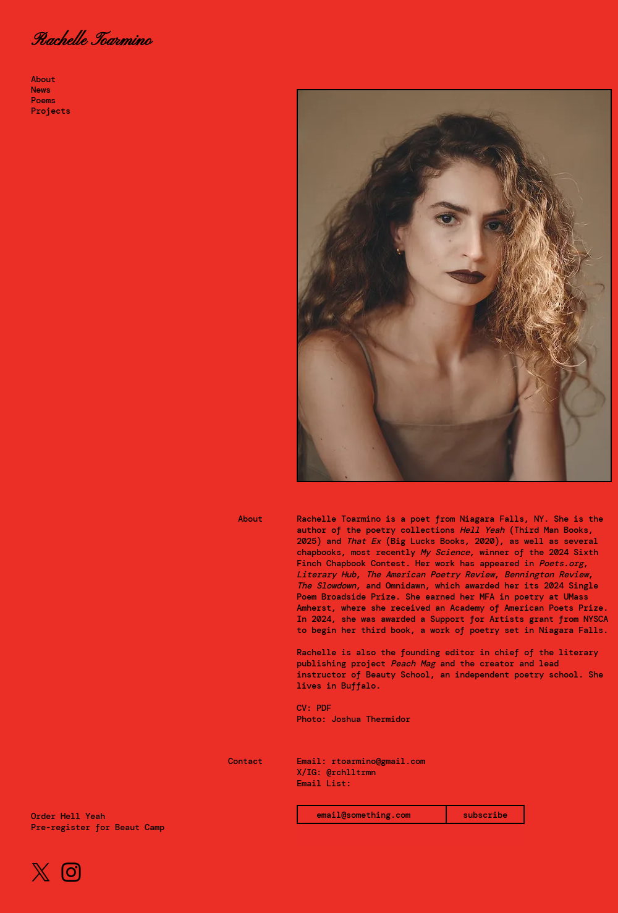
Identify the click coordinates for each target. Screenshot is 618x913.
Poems (43, 100)
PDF (323, 707)
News (41, 90)
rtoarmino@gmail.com (378, 760)
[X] (41, 872)
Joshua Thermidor (370, 718)
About (43, 79)
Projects (50, 111)
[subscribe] (485, 814)
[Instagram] (71, 872)
